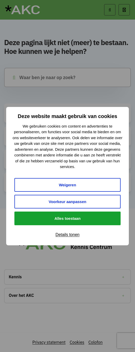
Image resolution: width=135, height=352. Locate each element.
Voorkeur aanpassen (67, 201)
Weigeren (67, 185)
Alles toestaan (68, 218)
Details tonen (67, 234)
